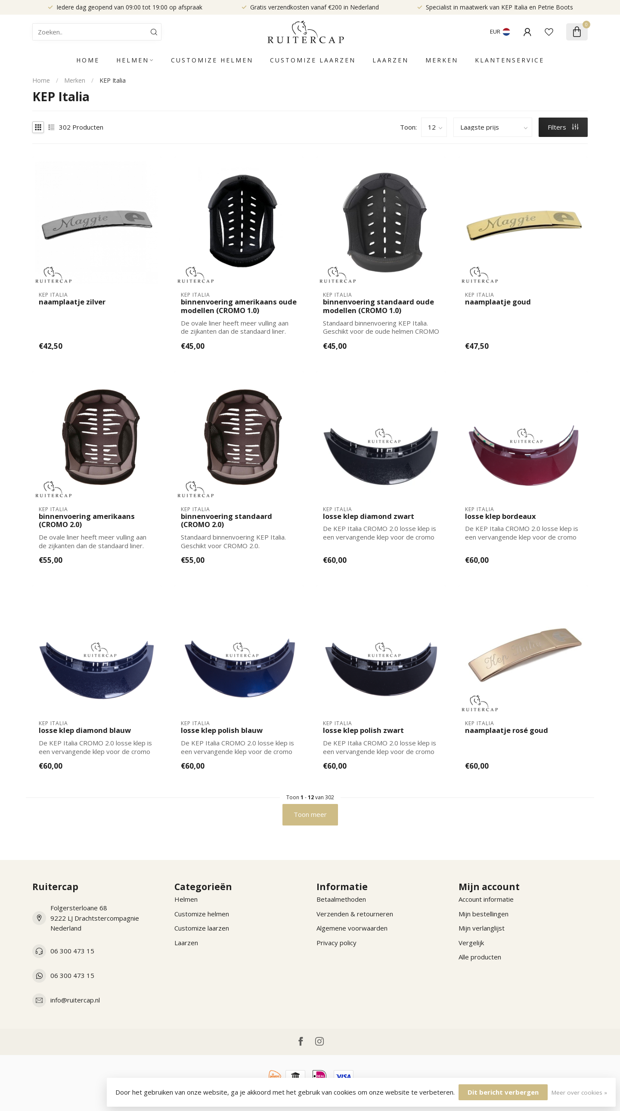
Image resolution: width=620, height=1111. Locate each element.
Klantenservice (509, 60)
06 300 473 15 (72, 951)
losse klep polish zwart (363, 730)
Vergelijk (471, 942)
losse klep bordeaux (500, 516)
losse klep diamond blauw (85, 730)
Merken (441, 60)
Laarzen (390, 60)
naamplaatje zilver (72, 302)
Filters (563, 127)
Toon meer (310, 814)
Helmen (132, 60)
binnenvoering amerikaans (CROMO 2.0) (87, 520)
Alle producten (480, 957)
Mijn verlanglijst (482, 928)
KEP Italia (112, 80)
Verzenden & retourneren (354, 913)
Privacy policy (336, 942)
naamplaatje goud (498, 302)
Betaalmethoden (341, 899)
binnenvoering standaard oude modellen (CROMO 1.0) (378, 306)
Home (87, 60)
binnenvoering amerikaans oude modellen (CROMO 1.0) (239, 306)
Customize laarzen (313, 60)
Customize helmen (212, 60)
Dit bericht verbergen (503, 1092)
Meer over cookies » (579, 1092)
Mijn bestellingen (483, 913)
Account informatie (486, 899)
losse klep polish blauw (222, 730)
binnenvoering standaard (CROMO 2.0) (226, 520)
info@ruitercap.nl (75, 1000)
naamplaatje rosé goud (506, 730)
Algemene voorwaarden (352, 928)
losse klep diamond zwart (368, 516)
